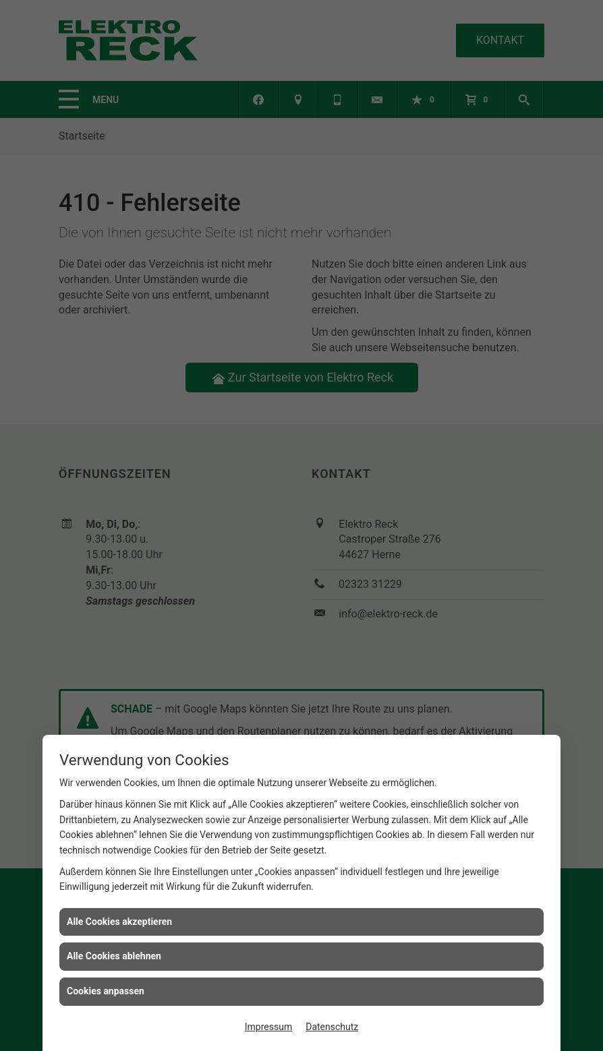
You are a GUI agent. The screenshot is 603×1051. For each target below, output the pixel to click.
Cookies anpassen (105, 991)
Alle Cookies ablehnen (114, 956)
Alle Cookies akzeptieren (119, 921)
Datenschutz (332, 1026)
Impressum (268, 1026)
